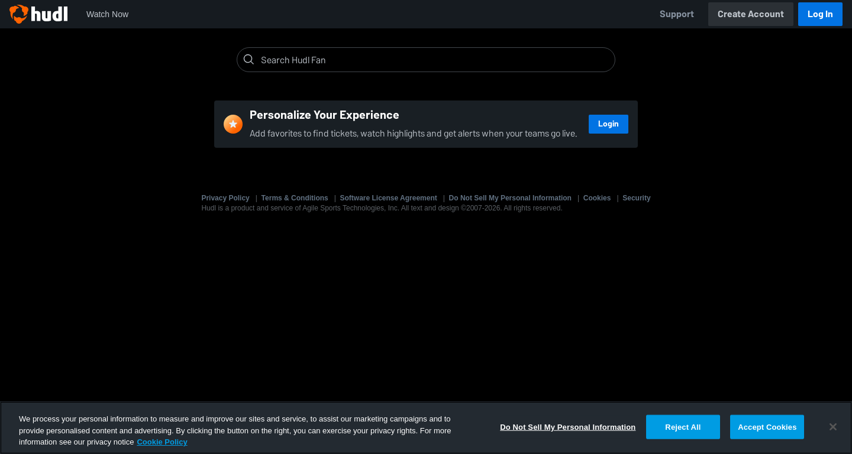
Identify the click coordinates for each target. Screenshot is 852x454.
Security (636, 198)
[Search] (435, 60)
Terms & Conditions (295, 198)
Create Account (751, 14)
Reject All (683, 426)
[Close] (833, 427)
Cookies (597, 198)
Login (608, 124)
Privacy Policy (225, 198)
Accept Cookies (767, 426)
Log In (820, 14)
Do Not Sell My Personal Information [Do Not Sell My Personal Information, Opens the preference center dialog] (567, 426)
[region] (426, 427)
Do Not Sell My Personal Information (510, 198)
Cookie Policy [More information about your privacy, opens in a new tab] (162, 441)
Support (677, 14)
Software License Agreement (388, 198)
